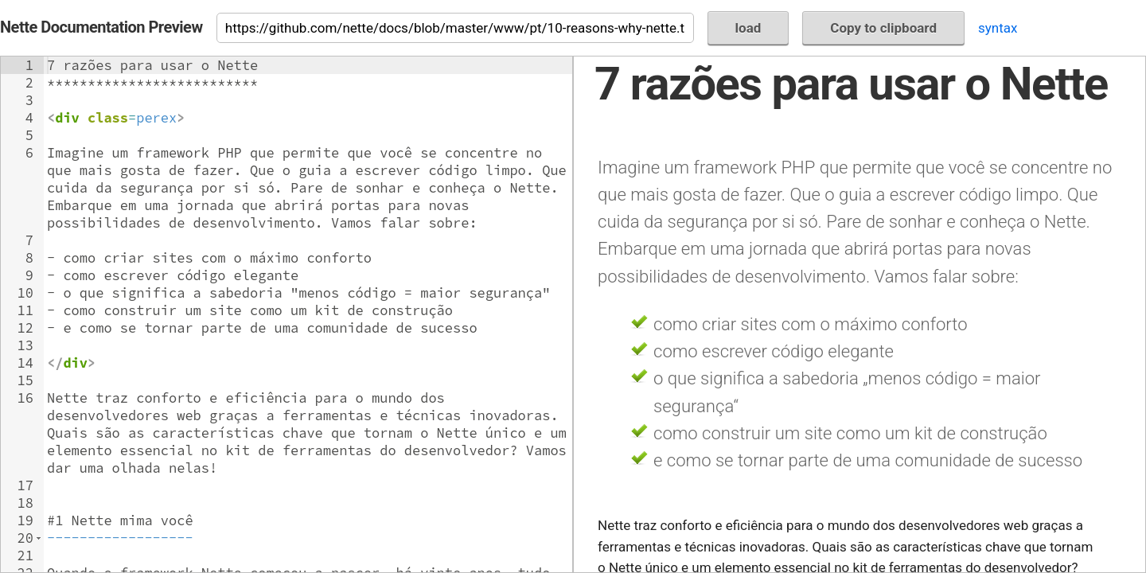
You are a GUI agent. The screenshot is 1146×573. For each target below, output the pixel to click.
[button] (38, 538)
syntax (997, 28)
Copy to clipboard (883, 28)
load (748, 28)
